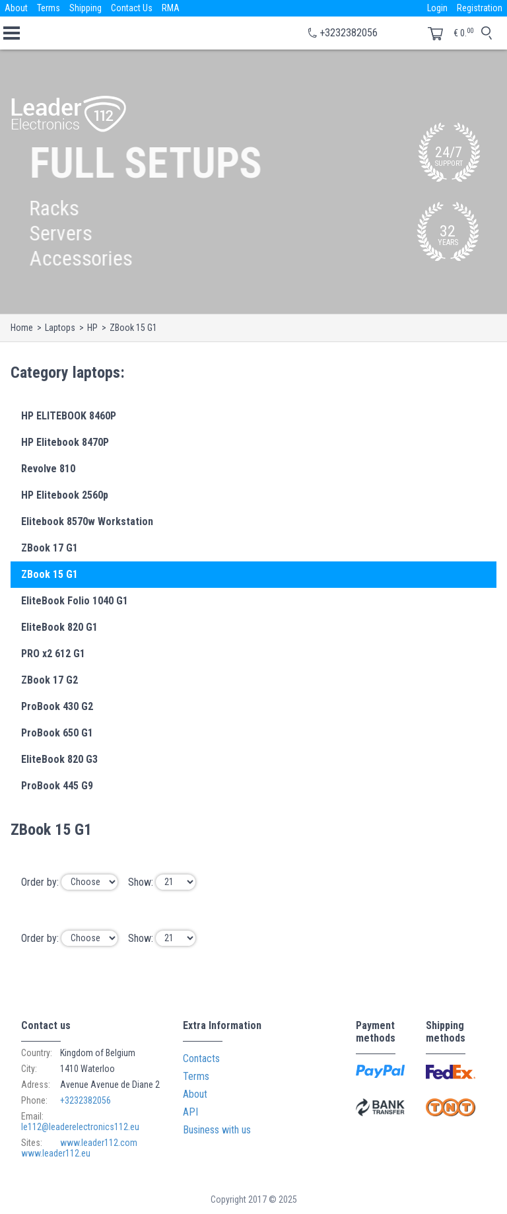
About (16, 8)
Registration (479, 8)
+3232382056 (349, 32)
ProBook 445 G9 (57, 785)
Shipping (85, 8)
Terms (48, 8)
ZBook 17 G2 (49, 680)
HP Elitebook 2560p (64, 495)
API (190, 1112)
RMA (171, 8)
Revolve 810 (48, 468)
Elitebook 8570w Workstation (87, 521)
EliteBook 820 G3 (59, 759)
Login (437, 8)
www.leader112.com (98, 1142)
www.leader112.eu (55, 1153)
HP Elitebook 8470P (65, 442)
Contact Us (131, 8)
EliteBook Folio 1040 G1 (74, 600)
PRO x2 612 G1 (53, 653)
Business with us (217, 1130)
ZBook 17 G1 (49, 548)
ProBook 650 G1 (57, 733)
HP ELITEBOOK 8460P (68, 416)
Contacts (201, 1058)
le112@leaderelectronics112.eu (80, 1127)
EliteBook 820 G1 (59, 627)
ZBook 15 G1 (49, 574)
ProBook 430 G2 (57, 706)
